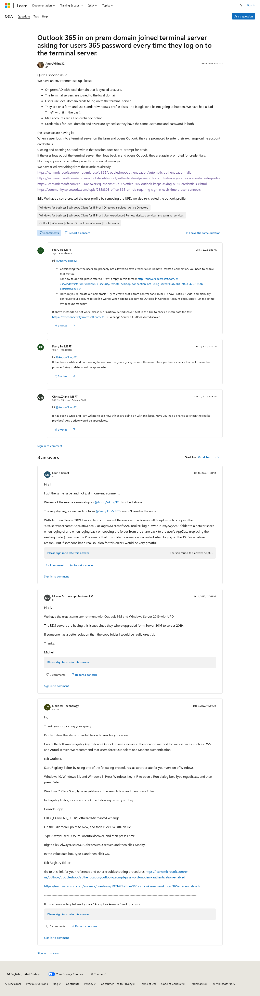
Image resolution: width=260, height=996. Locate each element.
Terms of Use (148, 984)
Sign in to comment (49, 446)
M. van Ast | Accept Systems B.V (72, 596)
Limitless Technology (65, 706)
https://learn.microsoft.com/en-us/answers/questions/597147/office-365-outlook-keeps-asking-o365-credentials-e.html (122, 184)
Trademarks (197, 984)
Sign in (251, 5)
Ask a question (243, 16)
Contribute (72, 984)
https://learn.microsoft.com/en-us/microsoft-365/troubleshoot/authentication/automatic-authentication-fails (114, 172)
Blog (55, 984)
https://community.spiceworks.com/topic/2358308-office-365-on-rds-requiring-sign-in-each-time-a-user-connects (119, 189)
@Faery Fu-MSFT (108, 511)
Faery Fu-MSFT (62, 250)
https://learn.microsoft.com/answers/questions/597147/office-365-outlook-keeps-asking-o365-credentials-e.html (124, 886)
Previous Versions (37, 984)
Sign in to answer (48, 953)
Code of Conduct (172, 984)
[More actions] (219, 27)
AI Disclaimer (13, 984)
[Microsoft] (7, 5)
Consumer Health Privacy (116, 984)
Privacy (88, 984)
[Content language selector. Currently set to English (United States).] (23, 974)
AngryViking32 (55, 63)
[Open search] (241, 5)
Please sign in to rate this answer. (68, 553)
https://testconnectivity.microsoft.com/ (76, 317)
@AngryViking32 (67, 261)
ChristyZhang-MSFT (65, 396)
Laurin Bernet (60, 473)
